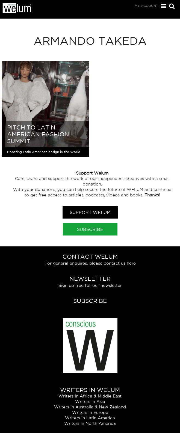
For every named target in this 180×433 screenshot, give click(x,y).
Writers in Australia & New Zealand (90, 407)
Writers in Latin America (90, 418)
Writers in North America (90, 423)
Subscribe (90, 229)
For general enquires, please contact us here (90, 263)
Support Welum (90, 212)
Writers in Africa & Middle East (90, 396)
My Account (146, 5)
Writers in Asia (90, 401)
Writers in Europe (90, 412)
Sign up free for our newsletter (90, 285)
